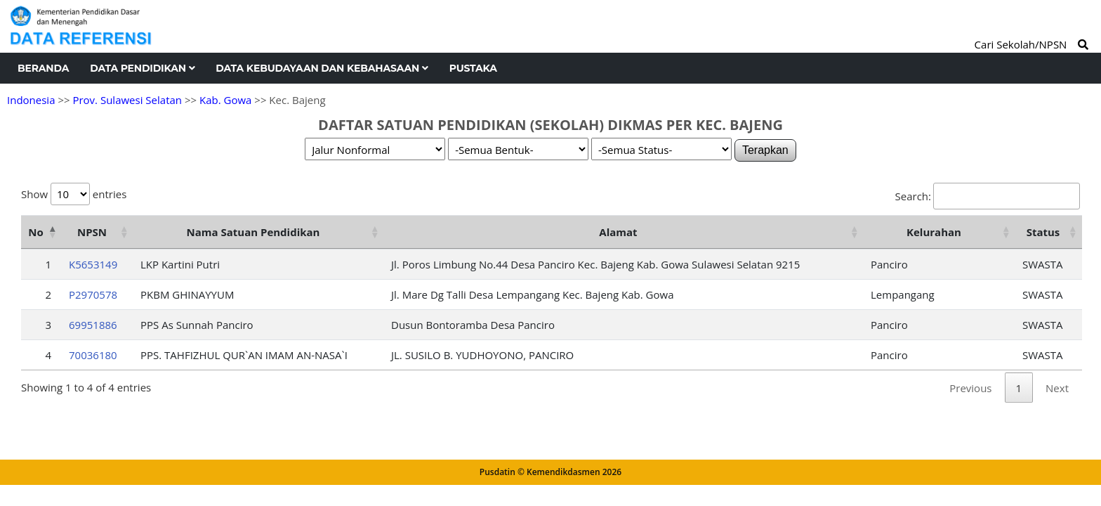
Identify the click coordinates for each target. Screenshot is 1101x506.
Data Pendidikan (142, 68)
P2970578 (93, 294)
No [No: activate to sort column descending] (35, 232)
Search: (987, 196)
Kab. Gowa (225, 100)
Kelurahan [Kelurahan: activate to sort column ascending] (933, 232)
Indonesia (31, 100)
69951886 (93, 325)
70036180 (93, 355)
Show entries (73, 194)
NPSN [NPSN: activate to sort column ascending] (92, 232)
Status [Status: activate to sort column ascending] (1043, 232)
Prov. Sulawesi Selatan (127, 100)
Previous (970, 388)
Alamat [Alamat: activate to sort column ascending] (618, 232)
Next (1057, 388)
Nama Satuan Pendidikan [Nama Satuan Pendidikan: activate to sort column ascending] (253, 232)
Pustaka (473, 68)
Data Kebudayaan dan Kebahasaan (322, 68)
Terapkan (765, 150)
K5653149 (93, 264)
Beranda (43, 68)
